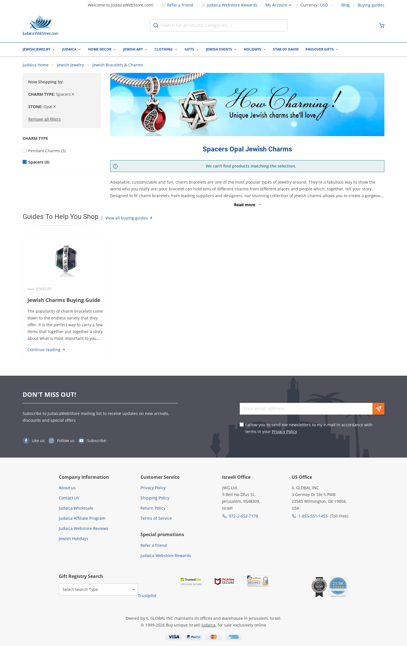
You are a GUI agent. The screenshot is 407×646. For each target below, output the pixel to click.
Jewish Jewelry (36, 49)
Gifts (189, 49)
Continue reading (45, 351)
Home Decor (99, 49)
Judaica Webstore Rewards (229, 5)
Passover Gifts (320, 49)
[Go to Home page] (40, 25)
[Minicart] (381, 25)
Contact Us (69, 498)
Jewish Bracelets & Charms (117, 66)
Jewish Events (219, 49)
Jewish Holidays (73, 538)
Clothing (164, 49)
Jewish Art (133, 49)
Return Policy (152, 508)
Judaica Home (36, 66)
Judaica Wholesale (76, 508)
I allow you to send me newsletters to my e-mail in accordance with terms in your (309, 428)
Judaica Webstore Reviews (83, 528)
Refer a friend (177, 5)
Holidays (252, 49)
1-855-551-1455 (313, 516)
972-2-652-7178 (243, 516)
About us (67, 487)
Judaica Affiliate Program (82, 518)
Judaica (69, 49)
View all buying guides (129, 219)
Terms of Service (156, 518)
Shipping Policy (154, 498)
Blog (345, 5)
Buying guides (371, 5)
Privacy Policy (284, 431)
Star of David (286, 49)
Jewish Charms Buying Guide (62, 302)
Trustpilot (147, 595)
